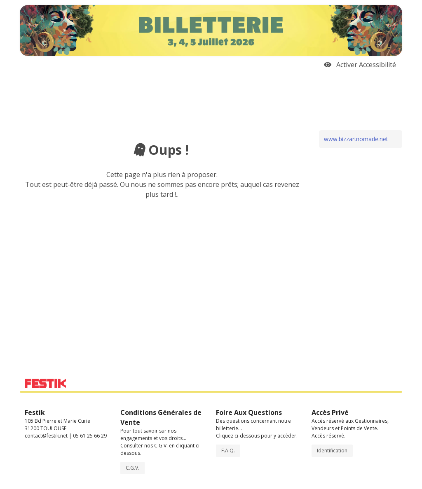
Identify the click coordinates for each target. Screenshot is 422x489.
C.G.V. (132, 467)
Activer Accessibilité (360, 64)
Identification (332, 450)
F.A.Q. (228, 450)
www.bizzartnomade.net (356, 139)
